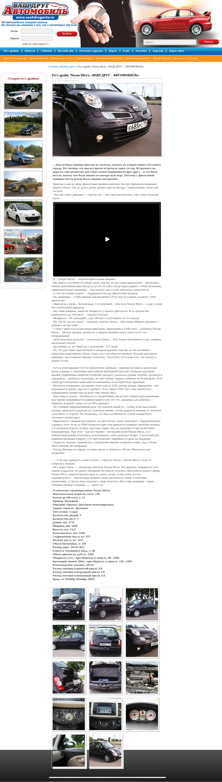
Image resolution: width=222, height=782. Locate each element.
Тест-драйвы (11, 50)
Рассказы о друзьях (91, 50)
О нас (126, 50)
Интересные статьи (62, 58)
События (46, 50)
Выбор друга (68, 66)
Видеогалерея (84, 58)
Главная (54, 66)
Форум (113, 50)
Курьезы (158, 50)
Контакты (179, 58)
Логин (14, 30)
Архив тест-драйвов (14, 58)
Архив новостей (38, 58)
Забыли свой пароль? (35, 43)
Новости (30, 50)
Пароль (14, 38)
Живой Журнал (161, 58)
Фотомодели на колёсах (109, 58)
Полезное (141, 50)
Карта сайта (176, 50)
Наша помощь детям (137, 58)
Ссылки (192, 58)
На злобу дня (65, 50)
